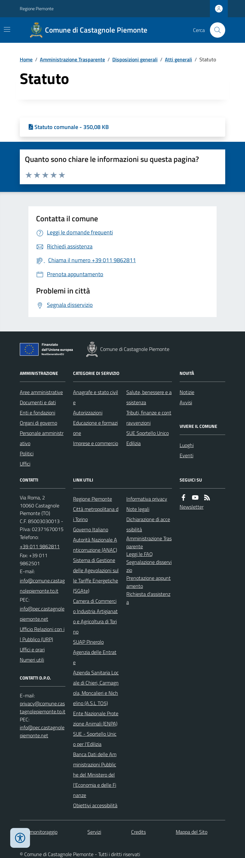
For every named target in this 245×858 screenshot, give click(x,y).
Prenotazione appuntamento (148, 582)
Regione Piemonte (37, 8)
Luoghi (187, 445)
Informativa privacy (146, 499)
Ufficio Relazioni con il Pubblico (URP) (42, 634)
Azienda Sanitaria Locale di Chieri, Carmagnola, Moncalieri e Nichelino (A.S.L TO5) (96, 688)
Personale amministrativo (41, 438)
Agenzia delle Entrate (94, 657)
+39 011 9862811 (40, 546)
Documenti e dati (38, 402)
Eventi (186, 455)
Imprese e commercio (95, 443)
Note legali (137, 509)
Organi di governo (38, 423)
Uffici (25, 463)
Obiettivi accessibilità (95, 805)
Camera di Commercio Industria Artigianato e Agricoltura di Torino (95, 616)
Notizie (187, 392)
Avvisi (186, 402)
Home (26, 59)
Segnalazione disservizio (149, 566)
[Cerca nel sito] (215, 30)
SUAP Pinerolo (88, 642)
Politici (26, 453)
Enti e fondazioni (37, 412)
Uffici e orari (32, 649)
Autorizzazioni (87, 412)
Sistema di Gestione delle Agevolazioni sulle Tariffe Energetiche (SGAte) (96, 575)
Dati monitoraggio (38, 832)
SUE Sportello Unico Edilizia (147, 438)
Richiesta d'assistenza (148, 598)
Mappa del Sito (191, 832)
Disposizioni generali (135, 59)
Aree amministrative (41, 392)
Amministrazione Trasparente (72, 59)
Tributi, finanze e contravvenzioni (148, 418)
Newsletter (192, 507)
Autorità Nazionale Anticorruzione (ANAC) (95, 545)
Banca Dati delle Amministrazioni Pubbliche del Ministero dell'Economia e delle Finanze (94, 774)
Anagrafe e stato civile (95, 397)
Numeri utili (32, 660)
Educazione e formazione (95, 428)
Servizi (94, 832)
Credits (138, 832)
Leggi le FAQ (139, 554)
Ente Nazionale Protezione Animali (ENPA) (95, 718)
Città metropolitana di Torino (95, 514)
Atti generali (178, 59)
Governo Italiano (90, 529)
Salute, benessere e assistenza (149, 397)
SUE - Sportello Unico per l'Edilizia (94, 739)
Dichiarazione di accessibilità (148, 524)
